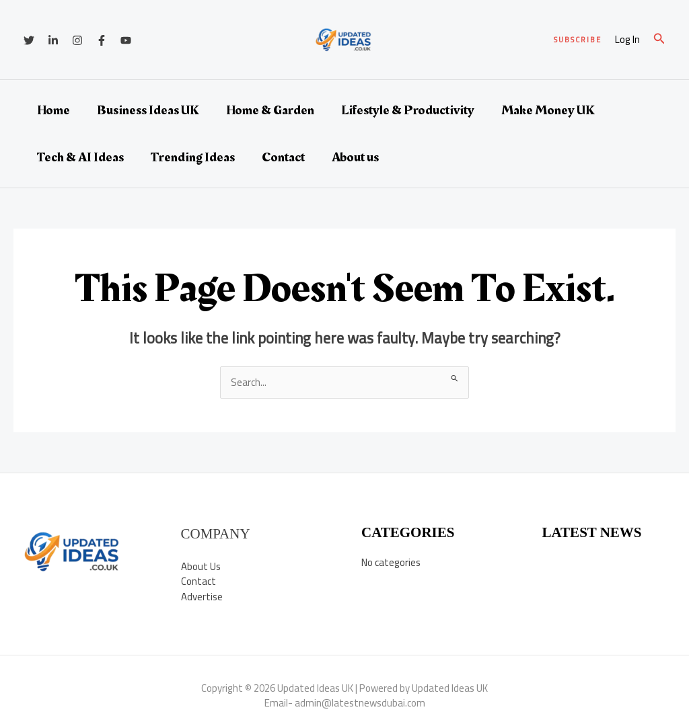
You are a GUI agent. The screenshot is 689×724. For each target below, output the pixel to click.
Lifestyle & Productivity (407, 110)
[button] (578, 40)
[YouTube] (125, 40)
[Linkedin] (53, 40)
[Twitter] (29, 40)
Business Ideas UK (148, 110)
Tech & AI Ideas (80, 157)
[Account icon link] (627, 40)
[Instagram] (77, 40)
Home (53, 110)
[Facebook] (101, 40)
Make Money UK (548, 110)
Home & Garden (270, 110)
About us (355, 157)
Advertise (202, 596)
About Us (201, 566)
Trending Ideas (193, 157)
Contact (283, 157)
